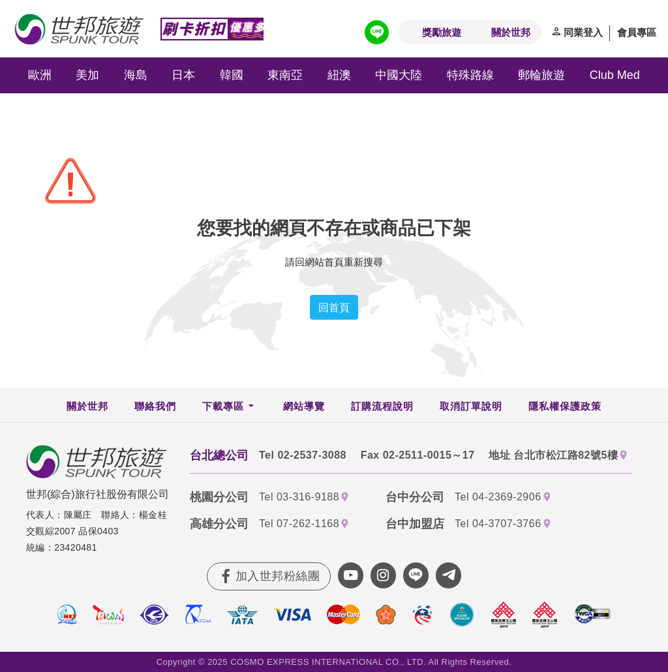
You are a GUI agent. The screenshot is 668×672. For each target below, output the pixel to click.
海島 (135, 75)
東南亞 (285, 75)
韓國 (231, 75)
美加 (87, 75)
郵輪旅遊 (541, 75)
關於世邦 (510, 31)
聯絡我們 (155, 406)
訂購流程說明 (382, 406)
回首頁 (334, 307)
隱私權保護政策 (564, 406)
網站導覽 (304, 406)
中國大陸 (398, 75)
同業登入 (583, 31)
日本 (183, 75)
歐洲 (40, 75)
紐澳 (339, 75)
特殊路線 (470, 75)
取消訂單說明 (471, 406)
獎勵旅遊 (441, 31)
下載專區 (223, 406)
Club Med (615, 75)
